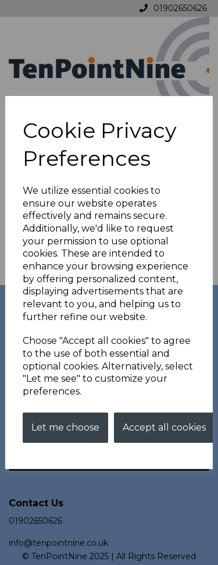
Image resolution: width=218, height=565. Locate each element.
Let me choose (65, 427)
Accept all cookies (164, 427)
